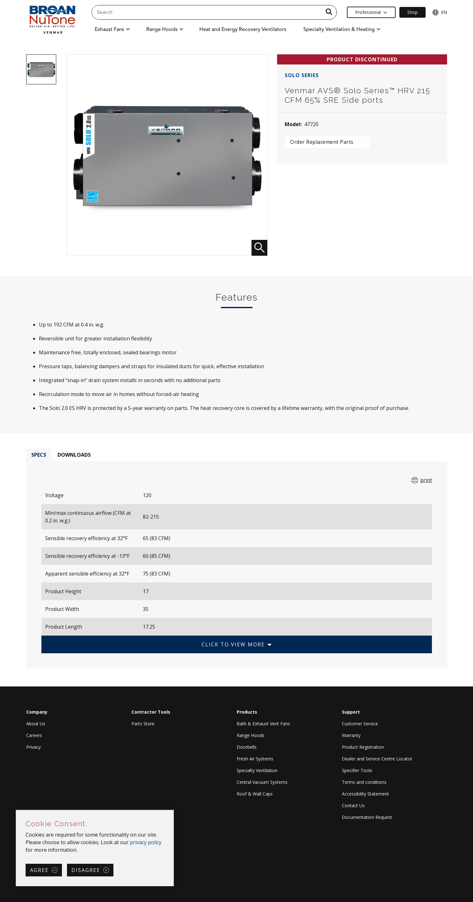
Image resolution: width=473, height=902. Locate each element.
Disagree (85, 870)
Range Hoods (250, 735)
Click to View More (233, 644)
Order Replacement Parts (322, 141)
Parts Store (143, 724)
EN (439, 12)
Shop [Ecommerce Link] (412, 12)
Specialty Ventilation (257, 770)
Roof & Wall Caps (255, 794)
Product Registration (363, 747)
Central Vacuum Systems (262, 782)
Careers (34, 735)
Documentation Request (367, 817)
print (426, 480)
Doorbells (247, 747)
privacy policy (145, 842)
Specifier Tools (357, 770)
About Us (35, 724)
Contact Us (353, 805)
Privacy (33, 747)
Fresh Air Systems (255, 759)
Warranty (351, 735)
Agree (39, 870)
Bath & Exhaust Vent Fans (263, 724)
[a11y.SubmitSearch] (329, 12)
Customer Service (360, 724)
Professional (371, 12)
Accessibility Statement (365, 794)
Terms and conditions (364, 782)
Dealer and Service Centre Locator (377, 759)
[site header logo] (52, 19)
